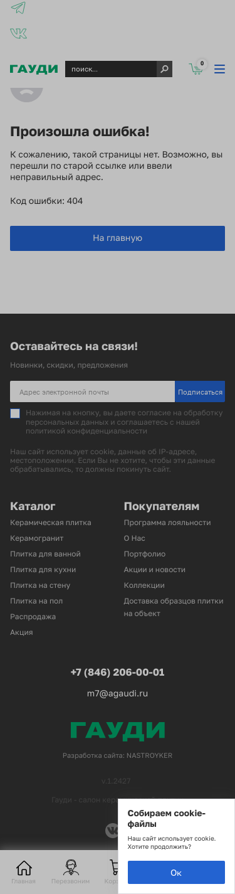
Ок (176, 872)
